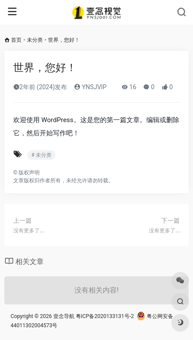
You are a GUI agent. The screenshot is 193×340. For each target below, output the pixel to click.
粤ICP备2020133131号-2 (105, 316)
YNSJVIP (90, 86)
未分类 (35, 40)
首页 (16, 40)
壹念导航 (63, 316)
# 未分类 (41, 155)
